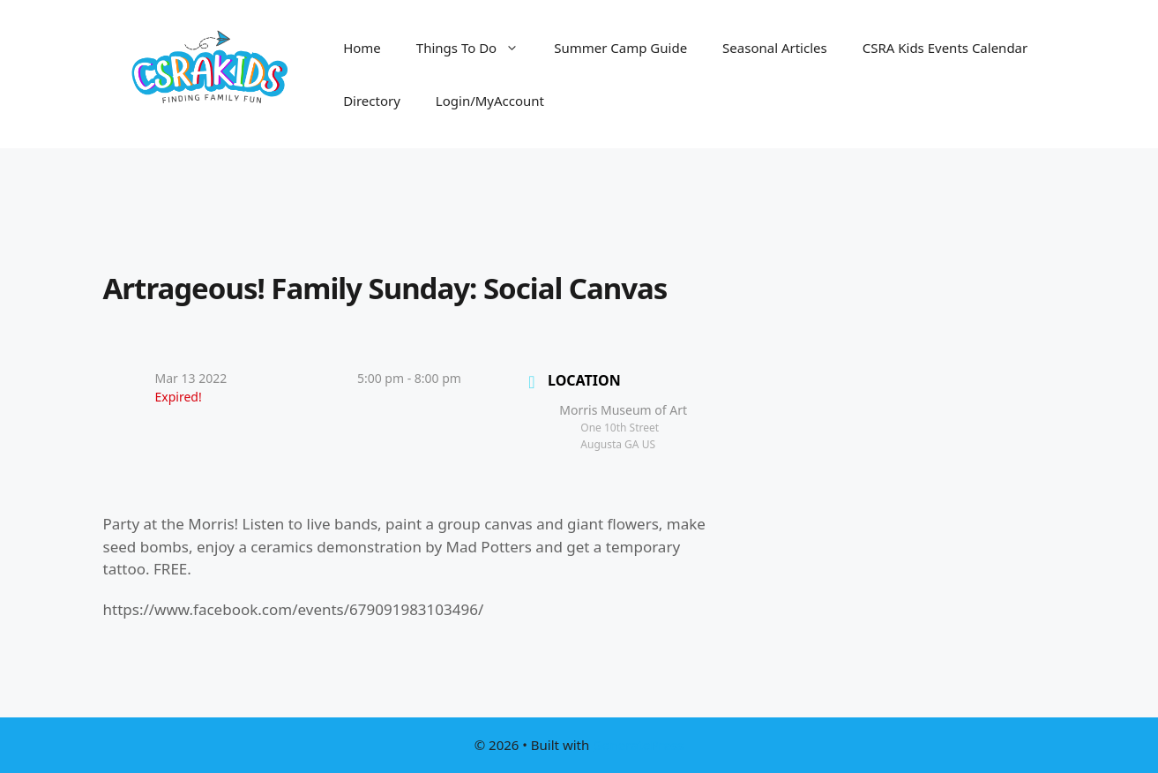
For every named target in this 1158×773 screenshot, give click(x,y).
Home (362, 47)
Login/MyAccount (490, 100)
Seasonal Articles (774, 47)
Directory (371, 100)
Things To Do (476, 47)
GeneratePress (638, 745)
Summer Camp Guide (620, 47)
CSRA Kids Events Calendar (945, 47)
